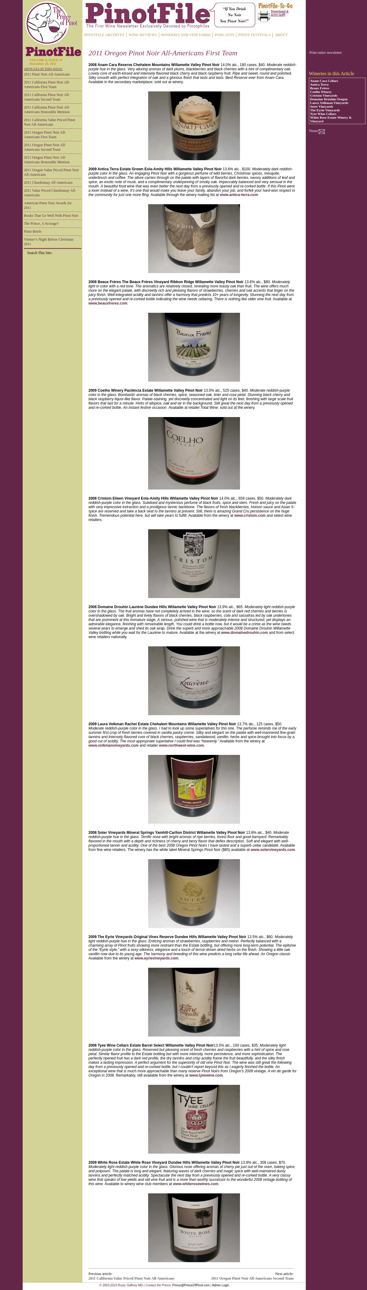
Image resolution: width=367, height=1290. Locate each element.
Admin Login (220, 1285)
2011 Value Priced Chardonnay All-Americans (50, 192)
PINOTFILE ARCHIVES (104, 35)
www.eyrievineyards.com (156, 958)
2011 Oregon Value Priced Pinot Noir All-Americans (51, 172)
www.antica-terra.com (239, 195)
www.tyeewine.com (206, 1075)
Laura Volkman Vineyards (329, 103)
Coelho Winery (321, 92)
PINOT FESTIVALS (254, 35)
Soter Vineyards (321, 106)
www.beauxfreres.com (107, 303)
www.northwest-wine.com (181, 745)
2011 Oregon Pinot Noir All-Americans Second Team (45, 147)
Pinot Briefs (33, 231)
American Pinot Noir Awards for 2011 (48, 205)
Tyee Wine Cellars (323, 114)
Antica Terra (319, 84)
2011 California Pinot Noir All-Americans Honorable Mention (47, 109)
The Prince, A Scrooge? (41, 223)
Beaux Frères (319, 88)
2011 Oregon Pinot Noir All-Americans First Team (45, 134)
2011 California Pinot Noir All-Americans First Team (47, 84)
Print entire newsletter (325, 52)
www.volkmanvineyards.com (113, 745)
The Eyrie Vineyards (325, 110)
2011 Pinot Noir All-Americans (47, 74)
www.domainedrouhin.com (244, 632)
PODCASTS (224, 35)
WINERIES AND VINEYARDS (186, 35)
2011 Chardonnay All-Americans (48, 182)
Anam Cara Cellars (324, 81)
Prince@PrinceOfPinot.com (191, 1285)
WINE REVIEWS (143, 35)
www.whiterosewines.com (195, 1184)
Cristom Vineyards (323, 95)
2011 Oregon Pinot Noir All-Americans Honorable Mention (46, 159)
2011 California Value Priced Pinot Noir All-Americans (49, 122)
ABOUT (281, 35)
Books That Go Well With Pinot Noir (51, 215)
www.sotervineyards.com (273, 850)
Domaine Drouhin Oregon (328, 99)
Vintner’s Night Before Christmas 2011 (48, 241)
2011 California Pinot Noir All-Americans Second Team (47, 97)
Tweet (313, 131)
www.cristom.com (249, 515)
